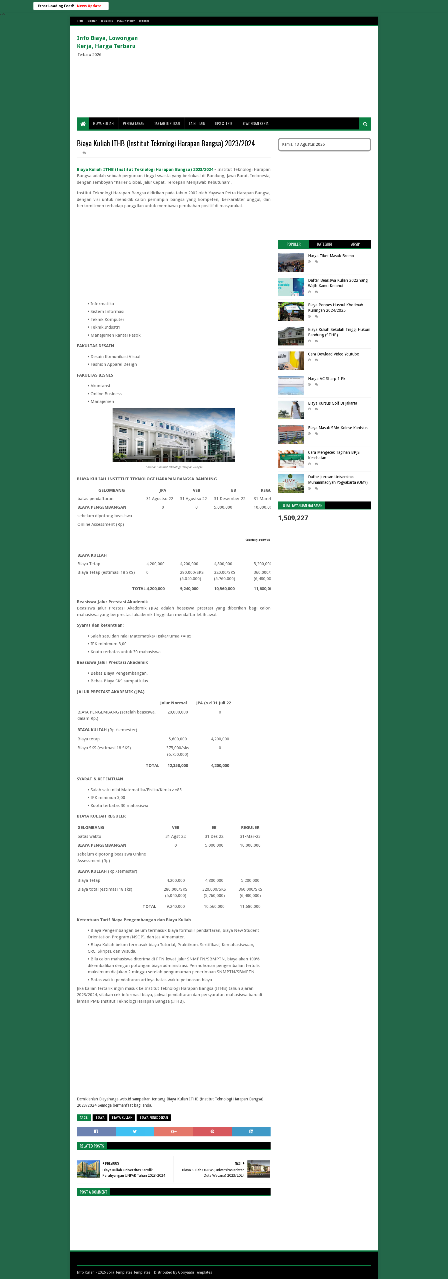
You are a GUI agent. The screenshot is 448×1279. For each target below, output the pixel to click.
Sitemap (92, 21)
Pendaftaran (133, 123)
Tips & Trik (223, 123)
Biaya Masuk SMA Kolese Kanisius (337, 427)
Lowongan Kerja (255, 123)
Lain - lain (197, 123)
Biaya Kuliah (103, 123)
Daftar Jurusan (166, 123)
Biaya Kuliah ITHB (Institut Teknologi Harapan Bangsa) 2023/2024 (145, 169)
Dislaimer (107, 21)
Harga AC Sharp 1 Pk (326, 378)
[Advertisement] (267, 72)
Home (80, 21)
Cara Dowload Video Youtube (333, 354)
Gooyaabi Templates (195, 1272)
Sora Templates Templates (128, 1272)
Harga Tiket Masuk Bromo (331, 255)
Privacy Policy (126, 21)
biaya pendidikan (153, 1117)
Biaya (100, 1117)
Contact (144, 21)
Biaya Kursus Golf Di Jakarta (332, 403)
